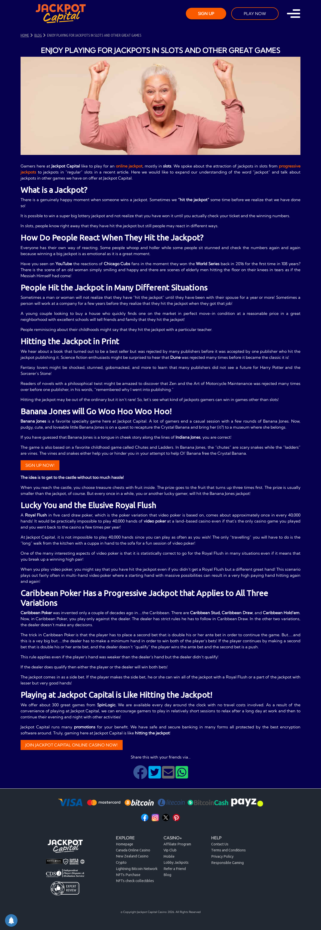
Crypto (121, 862)
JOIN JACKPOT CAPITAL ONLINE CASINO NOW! (71, 744)
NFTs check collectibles (135, 881)
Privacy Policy (222, 856)
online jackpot (129, 165)
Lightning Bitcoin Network (136, 869)
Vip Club (170, 850)
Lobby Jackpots (176, 862)
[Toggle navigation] (293, 13)
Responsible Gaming (227, 863)
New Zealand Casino (132, 856)
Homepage (124, 844)
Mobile (169, 856)
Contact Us (219, 844)
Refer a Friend (175, 869)
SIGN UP (206, 13)
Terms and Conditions (228, 850)
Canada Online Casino (133, 850)
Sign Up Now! (40, 465)
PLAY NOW (255, 13)
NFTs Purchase (128, 875)
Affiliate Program (177, 844)
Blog (167, 875)
